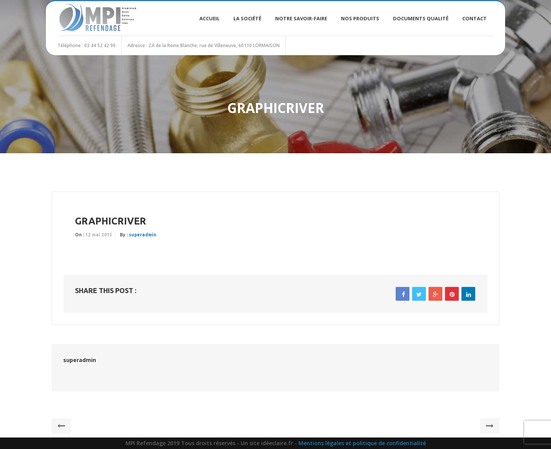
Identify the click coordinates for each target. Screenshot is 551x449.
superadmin (142, 234)
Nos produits (360, 18)
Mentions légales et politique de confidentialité (362, 443)
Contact (474, 18)
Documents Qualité (420, 18)
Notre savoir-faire (301, 18)
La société (247, 18)
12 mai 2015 (98, 234)
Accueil (209, 18)
